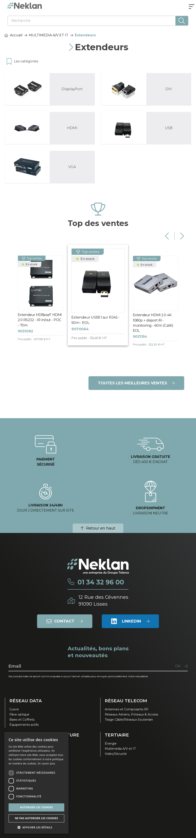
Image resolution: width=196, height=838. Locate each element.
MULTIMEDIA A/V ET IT (48, 35)
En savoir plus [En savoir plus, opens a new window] (46, 763)
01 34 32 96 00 (101, 582)
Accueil (13, 35)
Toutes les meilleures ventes (136, 383)
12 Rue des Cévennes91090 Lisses (103, 600)
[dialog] (36, 783)
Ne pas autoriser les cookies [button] (36, 818)
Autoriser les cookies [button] (36, 807)
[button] (36, 827)
